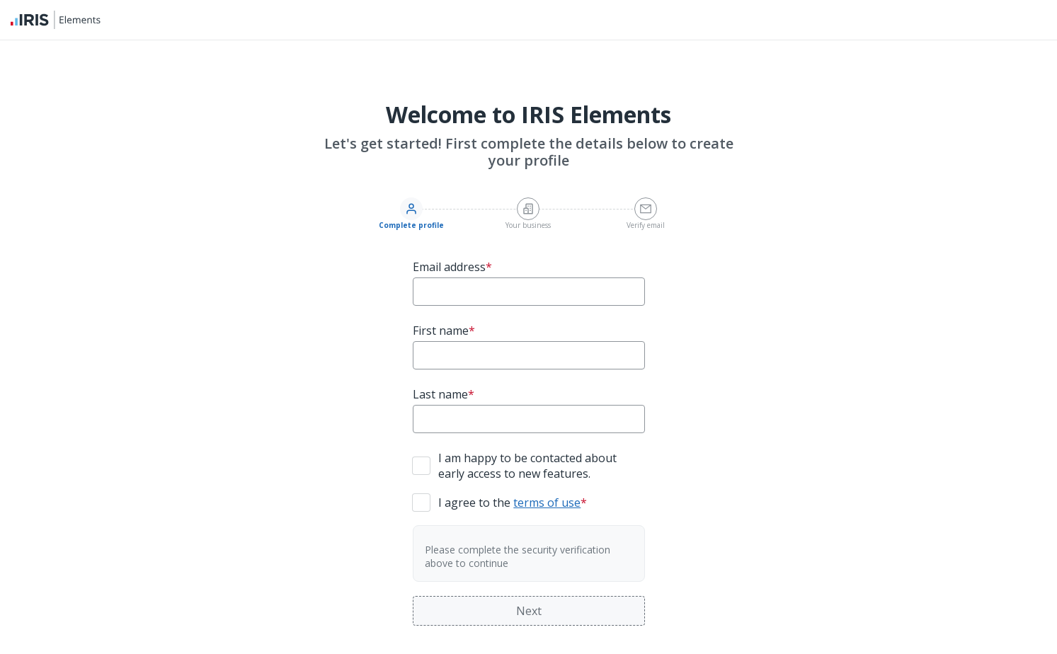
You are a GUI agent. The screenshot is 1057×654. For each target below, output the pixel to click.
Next (529, 611)
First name (444, 330)
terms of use (547, 502)
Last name (443, 394)
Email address (452, 267)
